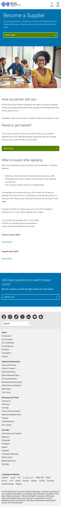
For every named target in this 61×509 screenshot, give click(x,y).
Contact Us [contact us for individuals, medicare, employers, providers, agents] (6, 401)
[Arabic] (12, 477)
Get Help (5, 408)
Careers (5, 356)
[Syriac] (28, 477)
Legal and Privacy (9, 365)
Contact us (9, 297)
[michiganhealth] (41, 318)
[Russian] (50, 481)
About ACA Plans (8, 372)
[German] (26, 481)
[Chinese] (19, 477)
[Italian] (34, 481)
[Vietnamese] (40, 477)
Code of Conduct (8, 368)
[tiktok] (16, 318)
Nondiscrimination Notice (12, 382)
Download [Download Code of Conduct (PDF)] (6, 242)
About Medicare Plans (10, 375)
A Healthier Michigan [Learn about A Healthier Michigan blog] (10, 454)
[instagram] (10, 318)
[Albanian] (48, 477)
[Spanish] (5, 477)
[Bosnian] (8, 484)
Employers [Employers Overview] (6, 440)
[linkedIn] (28, 318)
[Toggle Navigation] (58, 4)
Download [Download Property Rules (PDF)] (6, 259)
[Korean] (4, 481)
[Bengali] (11, 481)
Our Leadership (8, 343)
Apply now (10, 35)
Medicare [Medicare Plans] (5, 437)
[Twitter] (22, 318)
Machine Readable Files (11, 415)
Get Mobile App (8, 421)
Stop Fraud (6, 389)
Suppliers (5, 450)
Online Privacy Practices (11, 385)
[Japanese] (42, 481)
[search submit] (29, 323)
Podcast (5, 418)
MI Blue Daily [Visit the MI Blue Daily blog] (7, 457)
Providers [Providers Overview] (5, 444)
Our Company (7, 339)
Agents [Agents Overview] (4, 447)
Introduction (6, 336)
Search (6, 323)
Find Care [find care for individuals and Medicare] (5, 404)
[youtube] (35, 318)
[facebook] (4, 318)
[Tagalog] (19, 484)
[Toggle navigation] (52, 4)
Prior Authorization (9, 379)
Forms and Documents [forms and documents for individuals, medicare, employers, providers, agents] (11, 411)
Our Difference (7, 346)
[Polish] (18, 481)
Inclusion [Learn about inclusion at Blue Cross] (5, 349)
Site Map (5, 464)
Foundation (6, 353)
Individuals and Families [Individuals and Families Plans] (11, 433)
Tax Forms (6, 392)
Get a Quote (6, 425)
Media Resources (9, 461)
